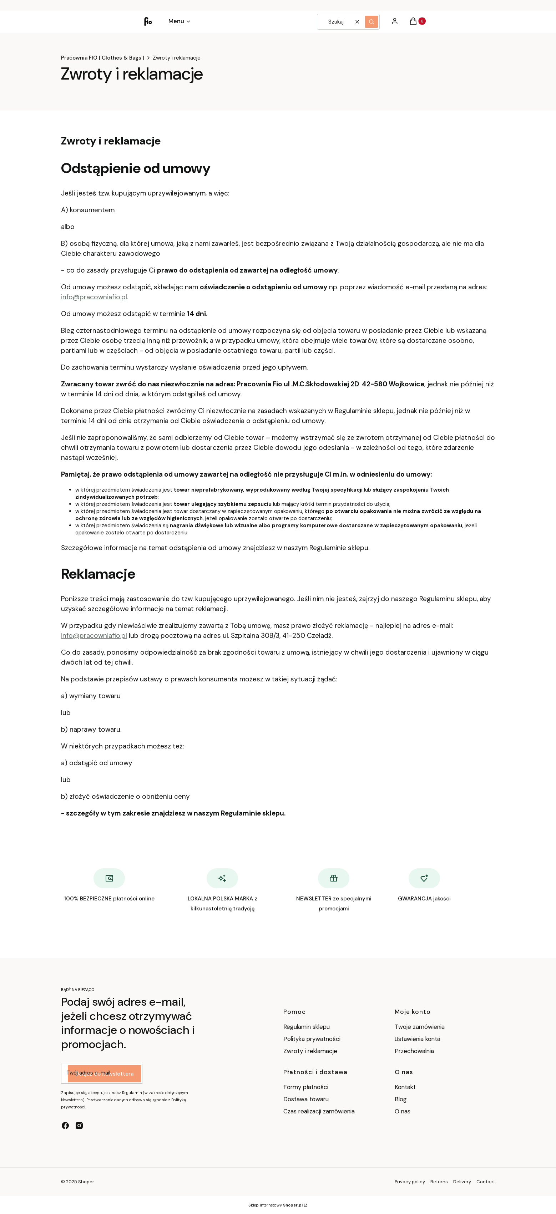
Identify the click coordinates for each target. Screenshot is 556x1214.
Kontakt (405, 1087)
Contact (485, 1182)
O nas (402, 1111)
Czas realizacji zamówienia (319, 1111)
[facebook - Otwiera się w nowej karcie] (65, 1125)
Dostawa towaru (306, 1099)
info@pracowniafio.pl (94, 297)
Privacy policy (410, 1182)
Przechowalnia (414, 1051)
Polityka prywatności (311, 1039)
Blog (401, 1099)
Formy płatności (305, 1087)
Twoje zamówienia (420, 1027)
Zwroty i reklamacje (310, 1051)
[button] (371, 22)
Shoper (86, 1182)
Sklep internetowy (275, 1205)
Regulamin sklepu (306, 1027)
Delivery (462, 1182)
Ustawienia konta (417, 1039)
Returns (439, 1182)
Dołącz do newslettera (104, 1073)
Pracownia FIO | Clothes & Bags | (102, 57)
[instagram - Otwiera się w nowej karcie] (79, 1125)
